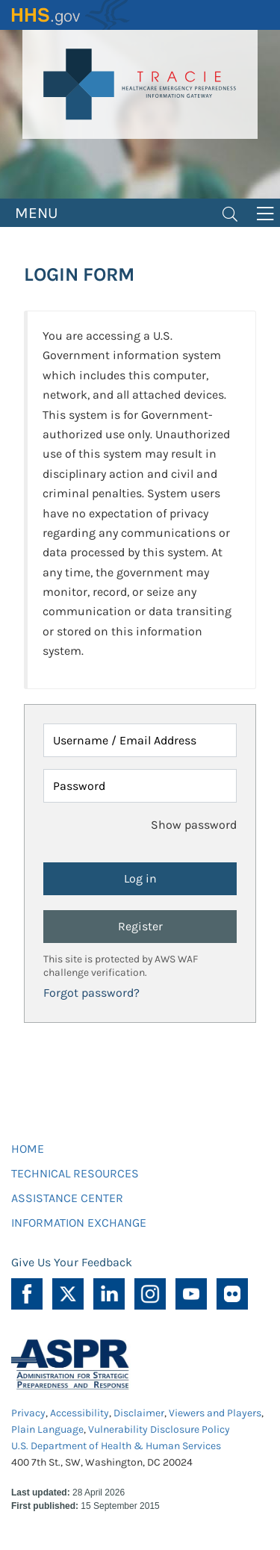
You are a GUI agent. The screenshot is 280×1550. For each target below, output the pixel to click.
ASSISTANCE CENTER (67, 1198)
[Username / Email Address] (140, 740)
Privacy (28, 1413)
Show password (194, 825)
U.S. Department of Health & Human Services (116, 1445)
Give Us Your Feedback (71, 1262)
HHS (71, 15)
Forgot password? (91, 993)
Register (140, 926)
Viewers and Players (215, 1413)
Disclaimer (138, 1413)
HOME (27, 1149)
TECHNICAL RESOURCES (75, 1173)
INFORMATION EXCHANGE (78, 1223)
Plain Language (47, 1429)
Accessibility (79, 1413)
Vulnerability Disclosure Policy (159, 1429)
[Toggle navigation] (230, 213)
